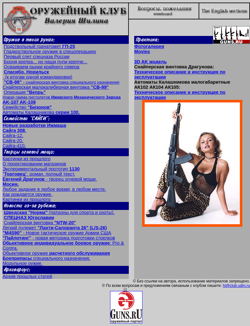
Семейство (27, 107)
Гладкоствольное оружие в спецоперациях (50, 51)
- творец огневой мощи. (50, 179)
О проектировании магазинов (34, 163)
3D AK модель (150, 61)
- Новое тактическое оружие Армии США (57, 232)
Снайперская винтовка (40, 222)
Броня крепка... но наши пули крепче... (45, 61)
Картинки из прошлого (26, 158)
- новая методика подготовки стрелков (59, 237)
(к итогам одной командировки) (37, 74)
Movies (142, 51)
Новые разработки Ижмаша (34, 125)
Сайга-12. (13, 135)
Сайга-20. (13, 140)
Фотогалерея (149, 46)
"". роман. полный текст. (39, 174)
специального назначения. (46, 258)
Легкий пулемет (55, 227)
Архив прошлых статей (27, 276)
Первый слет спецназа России (36, 56)
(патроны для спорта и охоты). (59, 212)
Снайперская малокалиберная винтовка (56, 87)
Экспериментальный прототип (41, 168)
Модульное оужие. (23, 263)
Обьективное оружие (56, 253)
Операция (25, 92)
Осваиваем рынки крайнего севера (41, 66)
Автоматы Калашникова (41, 112)
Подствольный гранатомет (39, 46)
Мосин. (11, 184)
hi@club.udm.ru (236, 285)
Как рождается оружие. (27, 194)
